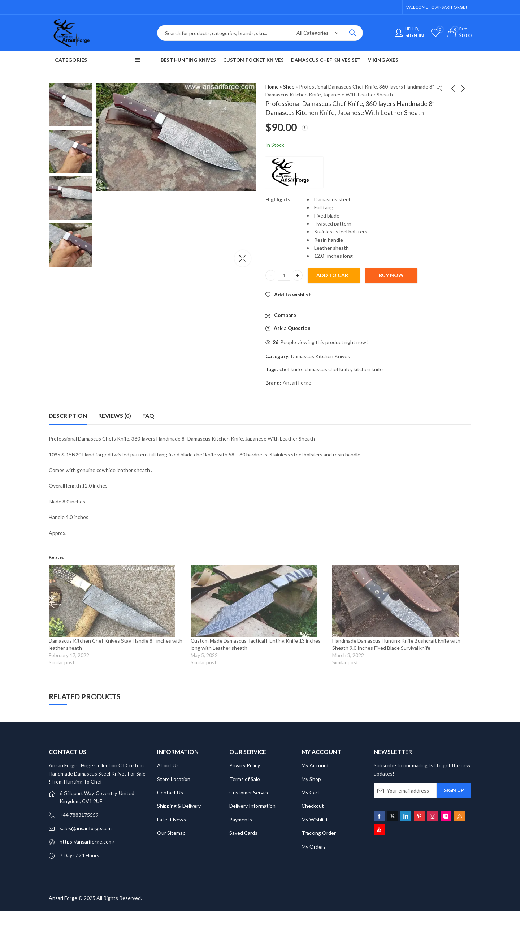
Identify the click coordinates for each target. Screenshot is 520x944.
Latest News (171, 819)
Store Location (173, 779)
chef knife (291, 369)
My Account (315, 765)
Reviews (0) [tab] (114, 415)
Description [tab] (68, 415)
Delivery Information (252, 806)
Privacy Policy (244, 765)
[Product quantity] (284, 275)
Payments (240, 819)
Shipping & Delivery (179, 806)
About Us (168, 765)
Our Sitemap (171, 833)
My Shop (311, 779)
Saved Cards (243, 833)
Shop (289, 86)
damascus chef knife (328, 369)
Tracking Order (319, 833)
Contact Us (170, 792)
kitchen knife (368, 369)
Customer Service (249, 792)
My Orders (314, 847)
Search (352, 33)
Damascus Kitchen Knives (320, 356)
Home (272, 86)
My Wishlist (315, 819)
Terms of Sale (244, 779)
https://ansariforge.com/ (87, 841)
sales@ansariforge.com (86, 828)
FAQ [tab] (148, 415)
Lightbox (242, 258)
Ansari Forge (297, 382)
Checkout (313, 806)
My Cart (311, 792)
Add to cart (334, 275)
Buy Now (391, 275)
